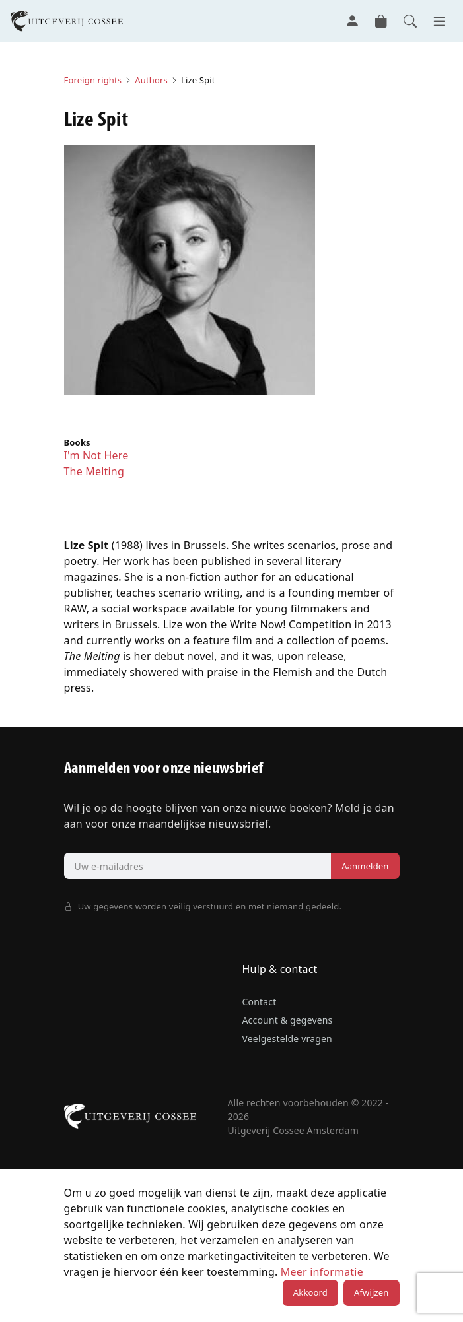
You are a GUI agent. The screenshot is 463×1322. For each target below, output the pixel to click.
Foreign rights (93, 80)
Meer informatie (322, 1272)
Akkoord (310, 1292)
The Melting (94, 471)
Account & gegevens (287, 1020)
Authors (151, 80)
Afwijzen (371, 1292)
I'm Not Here (96, 455)
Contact (259, 1001)
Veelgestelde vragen (287, 1038)
